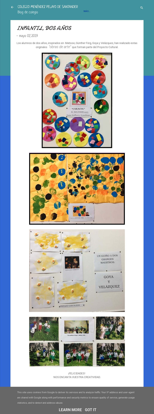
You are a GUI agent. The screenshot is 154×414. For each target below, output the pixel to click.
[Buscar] (142, 8)
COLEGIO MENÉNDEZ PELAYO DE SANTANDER (48, 7)
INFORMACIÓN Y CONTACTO (99, 11)
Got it (90, 410)
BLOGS (122, 11)
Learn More (70, 410)
